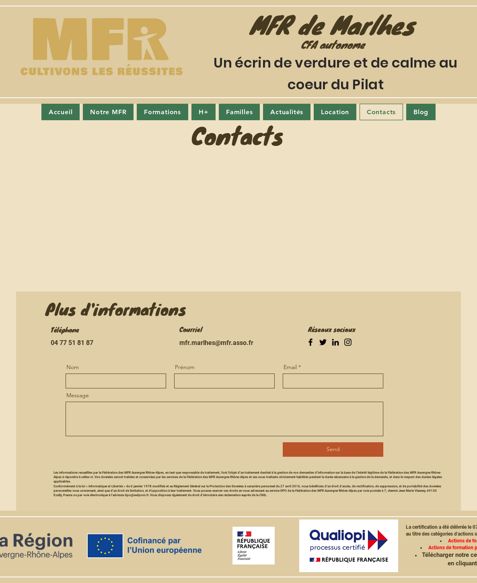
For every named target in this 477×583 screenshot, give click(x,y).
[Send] (333, 449)
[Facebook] (310, 342)
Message (77, 395)
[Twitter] (323, 342)
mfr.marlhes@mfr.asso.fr (216, 343)
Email (290, 367)
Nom (72, 367)
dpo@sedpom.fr (136, 495)
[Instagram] (348, 342)
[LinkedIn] (335, 342)
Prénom (185, 367)
